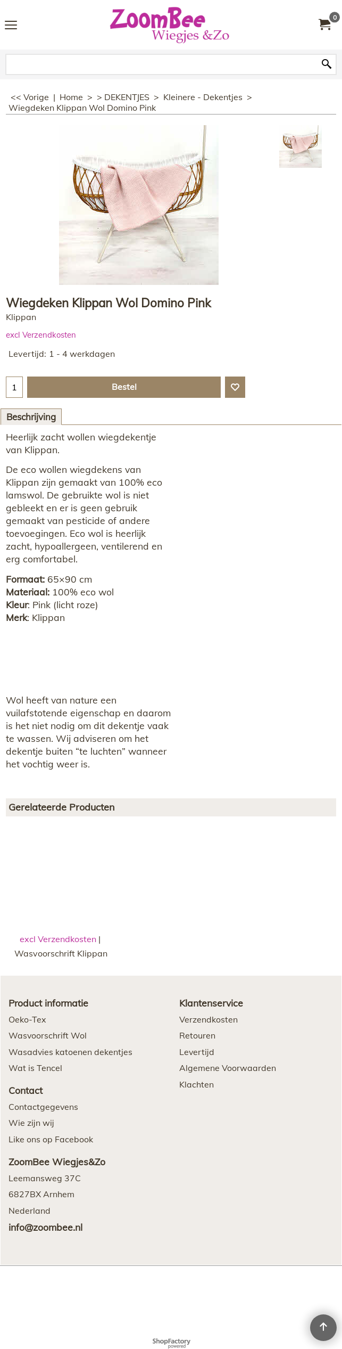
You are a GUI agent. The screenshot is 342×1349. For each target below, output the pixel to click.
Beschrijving (31, 416)
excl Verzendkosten (41, 335)
